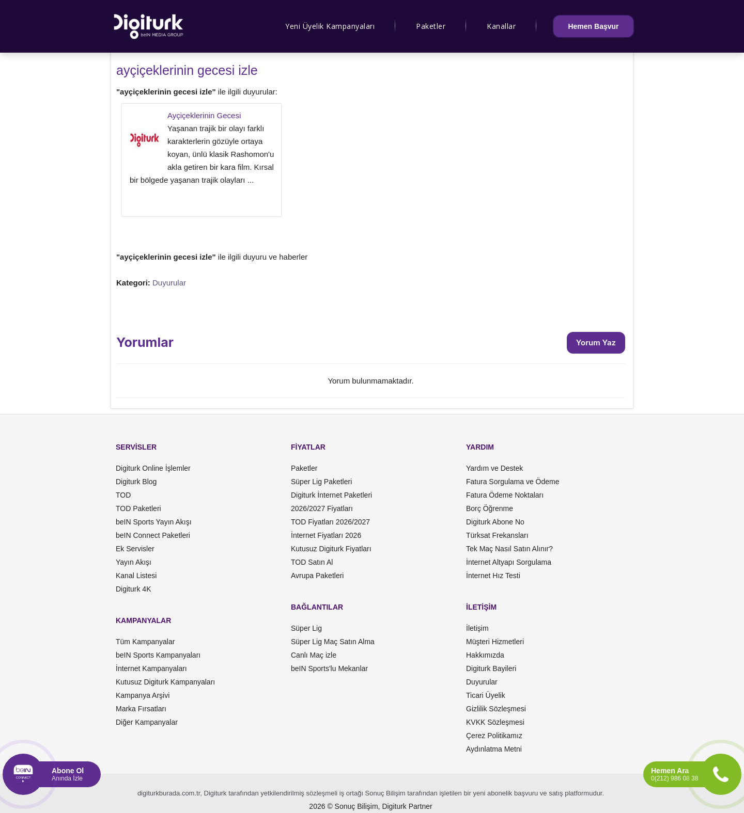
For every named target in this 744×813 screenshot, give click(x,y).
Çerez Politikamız (494, 735)
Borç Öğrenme (489, 508)
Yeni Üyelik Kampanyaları (330, 26)
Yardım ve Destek (494, 468)
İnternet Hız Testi (493, 575)
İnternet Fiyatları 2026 (326, 535)
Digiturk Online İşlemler (153, 468)
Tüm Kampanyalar (145, 641)
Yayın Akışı (133, 562)
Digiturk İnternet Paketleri (331, 495)
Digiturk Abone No (495, 522)
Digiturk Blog (136, 481)
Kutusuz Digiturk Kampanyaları (165, 682)
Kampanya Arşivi (142, 695)
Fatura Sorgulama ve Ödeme (513, 481)
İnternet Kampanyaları (151, 668)
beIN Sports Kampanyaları (158, 655)
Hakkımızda (485, 655)
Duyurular (169, 282)
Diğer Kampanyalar (147, 722)
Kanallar (501, 26)
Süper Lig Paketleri (321, 481)
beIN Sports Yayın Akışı (154, 522)
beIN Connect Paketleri (153, 535)
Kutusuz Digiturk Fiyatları (331, 549)
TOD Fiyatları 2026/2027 (330, 522)
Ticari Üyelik (485, 695)
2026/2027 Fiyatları (322, 508)
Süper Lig (306, 628)
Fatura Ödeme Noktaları (505, 495)
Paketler (430, 26)
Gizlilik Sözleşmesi (496, 709)
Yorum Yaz (596, 342)
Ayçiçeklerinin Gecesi (204, 115)
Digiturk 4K (133, 589)
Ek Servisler (135, 549)
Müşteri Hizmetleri (495, 641)
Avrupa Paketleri (317, 575)
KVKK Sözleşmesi (495, 722)
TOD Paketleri (138, 508)
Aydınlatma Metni (494, 749)
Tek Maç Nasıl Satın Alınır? (509, 549)
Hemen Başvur (593, 26)
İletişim (477, 628)
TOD (123, 495)
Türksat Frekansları (497, 535)
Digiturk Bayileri (491, 668)
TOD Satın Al (312, 562)
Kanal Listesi (136, 575)
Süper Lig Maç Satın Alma (333, 641)
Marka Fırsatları (141, 709)
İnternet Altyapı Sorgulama (508, 562)
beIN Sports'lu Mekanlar (329, 668)
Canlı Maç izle (313, 655)
